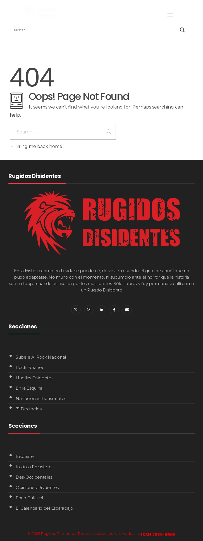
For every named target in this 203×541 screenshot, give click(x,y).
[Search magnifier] (182, 30)
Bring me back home (36, 146)
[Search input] (95, 30)
